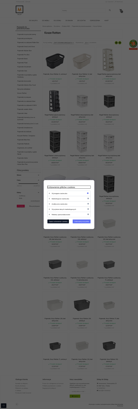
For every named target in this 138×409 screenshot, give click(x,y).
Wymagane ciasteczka (59, 193)
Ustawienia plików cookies (61, 187)
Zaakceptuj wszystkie (81, 221)
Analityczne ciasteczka (59, 204)
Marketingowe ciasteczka (60, 199)
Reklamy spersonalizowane (61, 214)
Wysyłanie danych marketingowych (64, 209)
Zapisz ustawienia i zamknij (58, 221)
